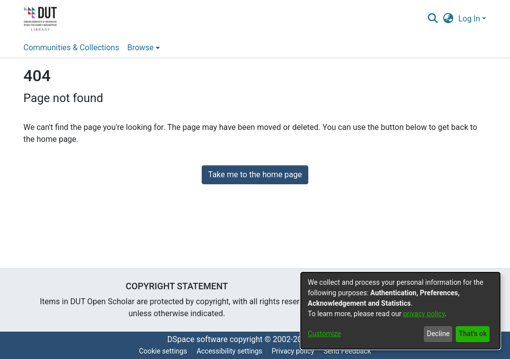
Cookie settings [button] (163, 351)
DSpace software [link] (197, 339)
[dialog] (400, 310)
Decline (438, 334)
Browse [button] (140, 47)
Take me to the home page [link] (255, 174)
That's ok (473, 334)
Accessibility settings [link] (229, 351)
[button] (432, 19)
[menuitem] (143, 48)
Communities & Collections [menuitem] (71, 47)
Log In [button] (470, 18)
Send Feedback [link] (347, 351)
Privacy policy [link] (292, 351)
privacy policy (424, 314)
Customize (324, 334)
